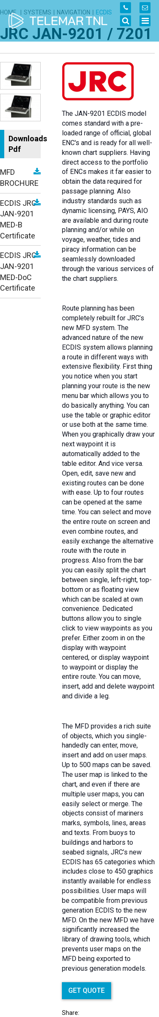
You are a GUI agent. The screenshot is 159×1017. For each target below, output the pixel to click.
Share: (70, 1012)
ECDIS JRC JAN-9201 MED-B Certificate (18, 219)
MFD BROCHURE (19, 178)
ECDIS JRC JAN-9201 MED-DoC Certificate (18, 271)
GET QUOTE (86, 990)
